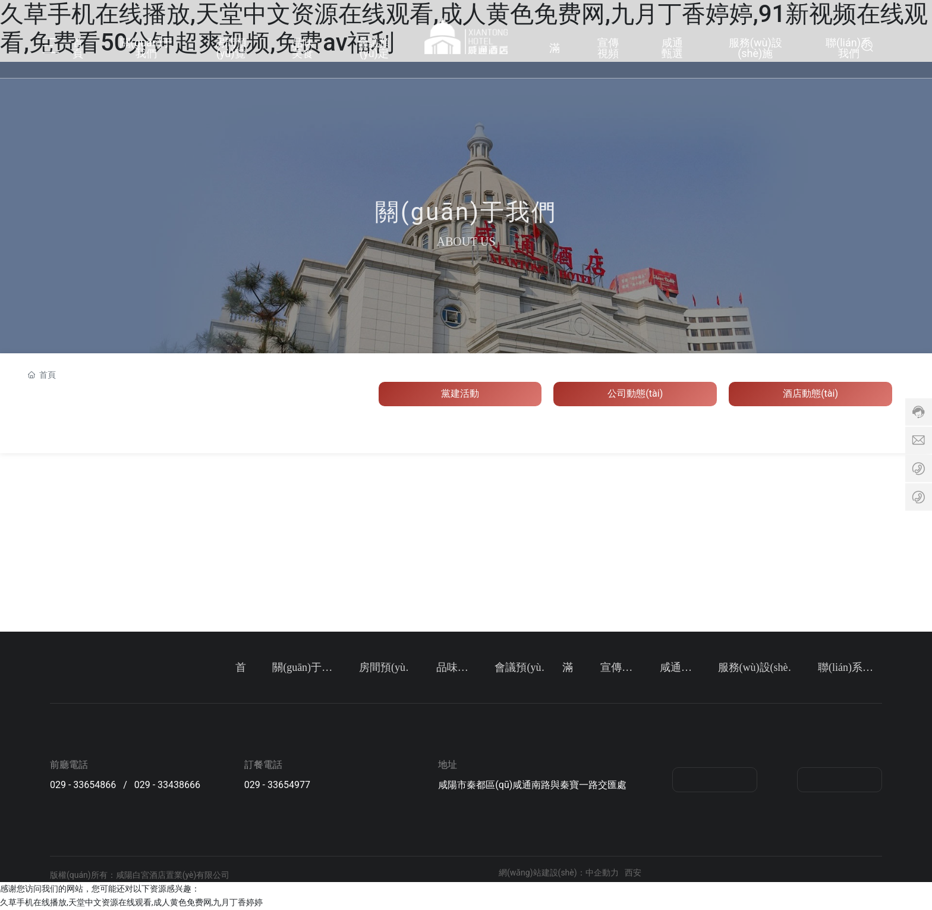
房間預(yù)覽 (231, 47)
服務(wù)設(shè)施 (755, 47)
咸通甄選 (672, 47)
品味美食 (302, 47)
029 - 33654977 (277, 784)
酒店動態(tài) (810, 393)
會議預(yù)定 (374, 47)
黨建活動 (460, 393)
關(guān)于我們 (146, 47)
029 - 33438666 (167, 784)
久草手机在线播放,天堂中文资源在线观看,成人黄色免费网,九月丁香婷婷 (131, 902)
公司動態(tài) (635, 393)
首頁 (78, 47)
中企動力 (602, 872)
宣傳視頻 (608, 47)
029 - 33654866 (83, 784)
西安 (633, 872)
